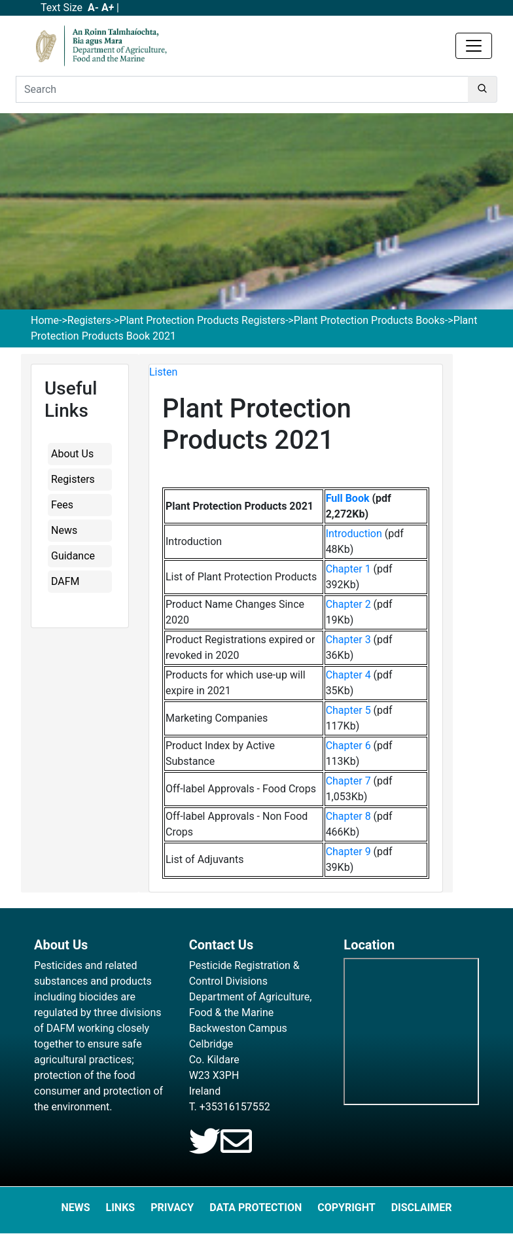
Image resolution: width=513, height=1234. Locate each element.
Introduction (354, 533)
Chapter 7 (348, 781)
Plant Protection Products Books (369, 320)
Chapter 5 (348, 710)
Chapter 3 (348, 639)
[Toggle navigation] (473, 46)
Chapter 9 (348, 851)
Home (45, 320)
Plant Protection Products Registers (202, 320)
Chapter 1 (348, 569)
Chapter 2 (348, 604)
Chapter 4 (348, 675)
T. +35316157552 (229, 1107)
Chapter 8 (348, 816)
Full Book (348, 498)
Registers (89, 320)
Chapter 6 (348, 745)
